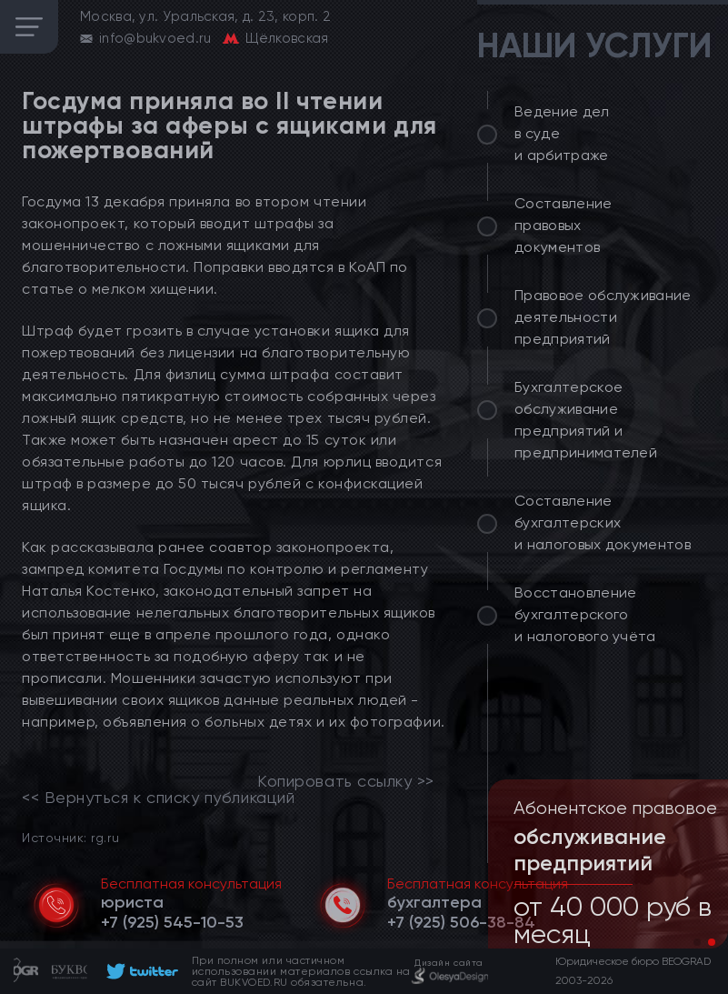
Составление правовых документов (563, 225)
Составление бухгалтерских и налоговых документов (602, 522)
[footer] (139, 971)
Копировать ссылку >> (345, 781)
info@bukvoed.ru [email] (155, 38)
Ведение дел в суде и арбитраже (562, 133)
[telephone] (172, 922)
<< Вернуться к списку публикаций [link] (158, 797)
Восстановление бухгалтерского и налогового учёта (585, 614)
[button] (697, 942)
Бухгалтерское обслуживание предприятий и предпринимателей (585, 419)
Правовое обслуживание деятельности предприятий (603, 316)
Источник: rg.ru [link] (70, 837)
